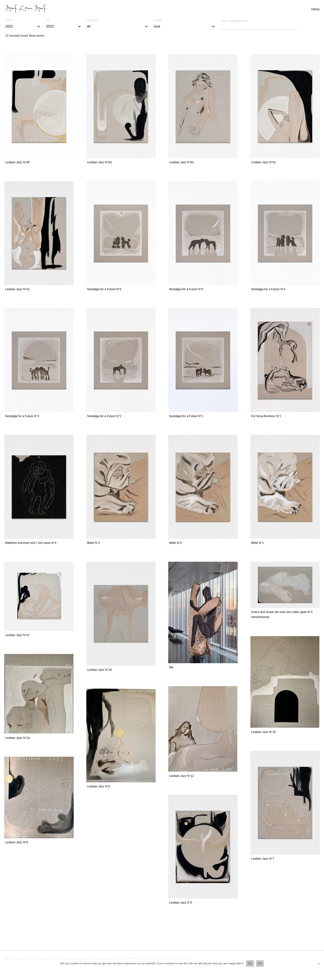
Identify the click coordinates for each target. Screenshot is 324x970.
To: (48, 20)
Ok (250, 963)
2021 (23, 26)
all (118, 26)
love (185, 26)
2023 (64, 26)
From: (9, 20)
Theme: (158, 20)
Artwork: (93, 20)
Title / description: (234, 21)
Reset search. (37, 35)
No (260, 963)
